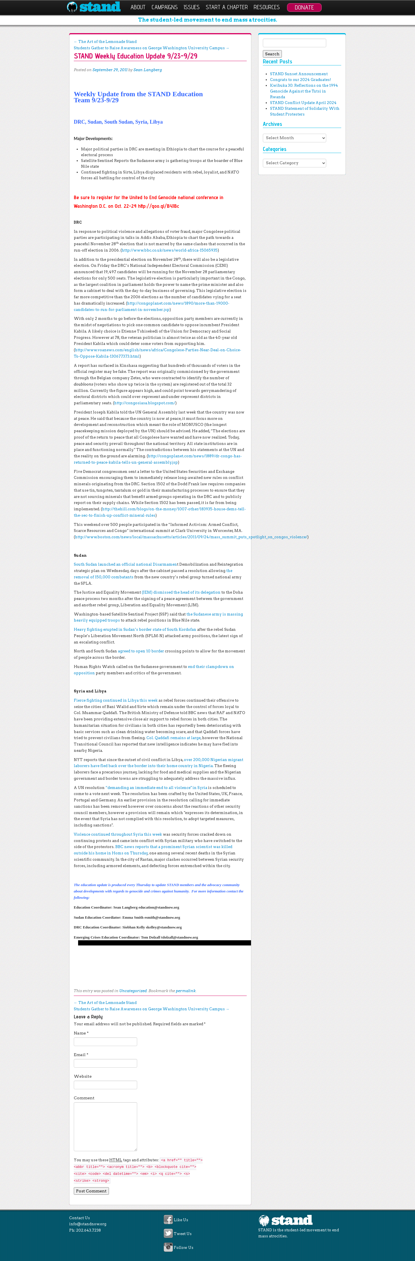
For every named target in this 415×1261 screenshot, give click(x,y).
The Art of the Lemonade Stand (105, 41)
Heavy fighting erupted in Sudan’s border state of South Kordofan (135, 629)
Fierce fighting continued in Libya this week (116, 700)
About (138, 7)
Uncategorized (133, 991)
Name (81, 1033)
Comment (84, 1098)
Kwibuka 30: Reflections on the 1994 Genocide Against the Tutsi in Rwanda (304, 91)
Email (81, 1054)
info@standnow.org (87, 1224)
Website (83, 1076)
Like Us (181, 1220)
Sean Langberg (147, 70)
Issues (192, 7)
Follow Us (183, 1248)
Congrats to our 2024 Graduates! (300, 80)
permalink (186, 991)
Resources (267, 7)
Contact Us (79, 1218)
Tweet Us (183, 1234)
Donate (304, 7)
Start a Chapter (227, 7)
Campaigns (165, 7)
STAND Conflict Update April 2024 (303, 103)
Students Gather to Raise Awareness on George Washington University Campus (151, 48)
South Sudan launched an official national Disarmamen (125, 564)
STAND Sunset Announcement (299, 74)
